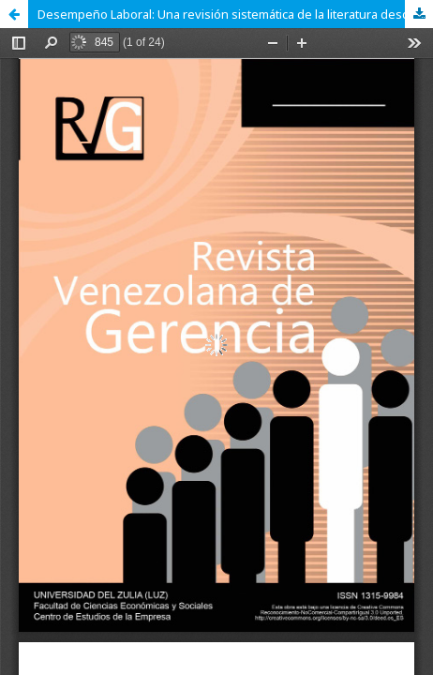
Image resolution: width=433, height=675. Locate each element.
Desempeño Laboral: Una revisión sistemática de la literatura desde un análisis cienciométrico (235, 14)
